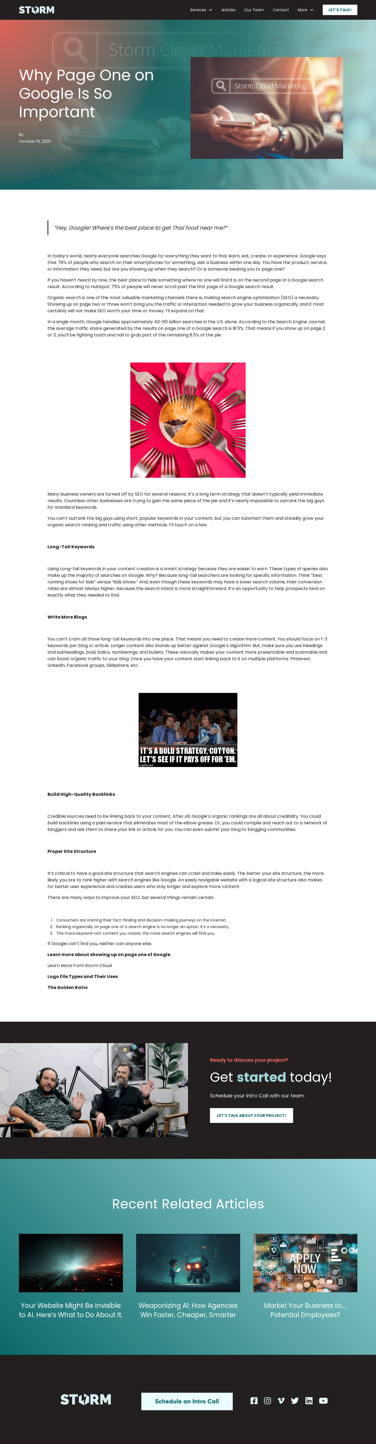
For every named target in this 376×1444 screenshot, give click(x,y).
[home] (36, 10)
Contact (281, 10)
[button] (201, 10)
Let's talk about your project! (251, 1115)
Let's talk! (340, 10)
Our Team (254, 10)
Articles (228, 10)
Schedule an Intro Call (187, 1401)
